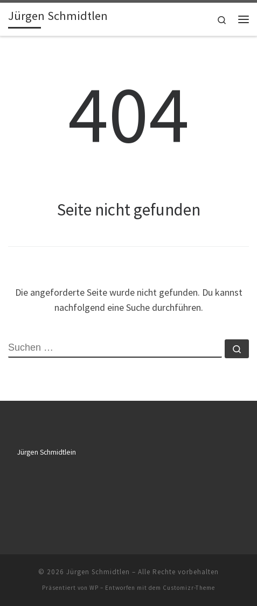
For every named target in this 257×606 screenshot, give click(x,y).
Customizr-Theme (189, 587)
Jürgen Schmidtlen (98, 571)
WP (94, 587)
